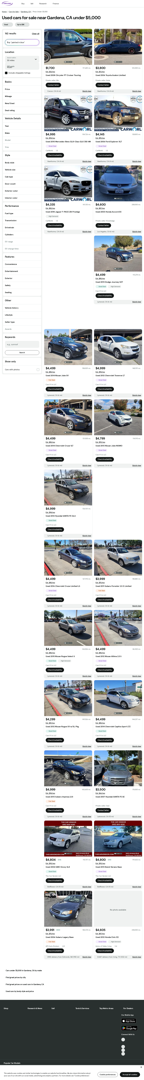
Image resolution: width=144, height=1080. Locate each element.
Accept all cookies (130, 1074)
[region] (72, 1072)
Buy (23, 3)
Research (43, 3)
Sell (32, 3)
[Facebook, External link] (123, 1043)
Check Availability (55, 155)
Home (4, 12)
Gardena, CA (26, 12)
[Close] (141, 1067)
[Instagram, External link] (123, 1050)
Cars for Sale (14, 12)
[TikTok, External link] (123, 1039)
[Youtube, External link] (123, 1047)
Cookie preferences (108, 1074)
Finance (56, 3)
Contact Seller (53, 85)
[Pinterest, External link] (123, 1054)
